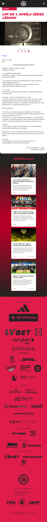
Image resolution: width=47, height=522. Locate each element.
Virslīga (6, 9)
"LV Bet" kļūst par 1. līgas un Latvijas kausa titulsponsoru (22, 244)
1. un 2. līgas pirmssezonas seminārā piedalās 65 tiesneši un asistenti (23, 181)
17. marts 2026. (23, 193)
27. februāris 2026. (23, 257)
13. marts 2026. (23, 225)
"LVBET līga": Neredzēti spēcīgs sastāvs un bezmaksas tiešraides (23, 212)
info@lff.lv (21, 495)
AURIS (27, 514)
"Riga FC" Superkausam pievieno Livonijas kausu (23, 276)
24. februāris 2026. (23, 289)
